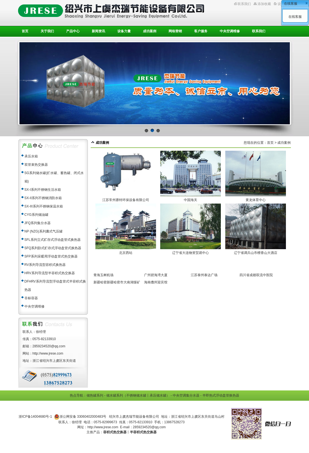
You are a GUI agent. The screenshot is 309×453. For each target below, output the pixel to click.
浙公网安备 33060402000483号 (80, 417)
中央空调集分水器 (186, 395)
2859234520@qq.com (149, 427)
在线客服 (295, 17)
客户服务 (200, 31)
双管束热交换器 (36, 165)
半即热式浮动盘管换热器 (220, 395)
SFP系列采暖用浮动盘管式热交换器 (51, 256)
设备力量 (124, 31)
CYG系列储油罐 (36, 215)
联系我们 (244, 4)
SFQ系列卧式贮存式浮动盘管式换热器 (52, 248)
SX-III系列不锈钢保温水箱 (43, 206)
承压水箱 (31, 156)
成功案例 (149, 31)
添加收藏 (264, 4)
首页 (25, 31)
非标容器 (31, 298)
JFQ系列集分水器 (37, 223)
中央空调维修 (230, 31)
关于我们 (47, 31)
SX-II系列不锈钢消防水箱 (43, 198)
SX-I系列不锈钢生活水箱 (42, 190)
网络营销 (175, 31)
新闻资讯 (98, 31)
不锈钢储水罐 (136, 395)
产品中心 (73, 31)
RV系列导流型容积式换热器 (45, 265)
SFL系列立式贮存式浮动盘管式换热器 (52, 240)
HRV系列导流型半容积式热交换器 (49, 273)
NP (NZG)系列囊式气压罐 (43, 231)
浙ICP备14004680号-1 (35, 417)
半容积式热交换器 (143, 432)
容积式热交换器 (115, 432)
